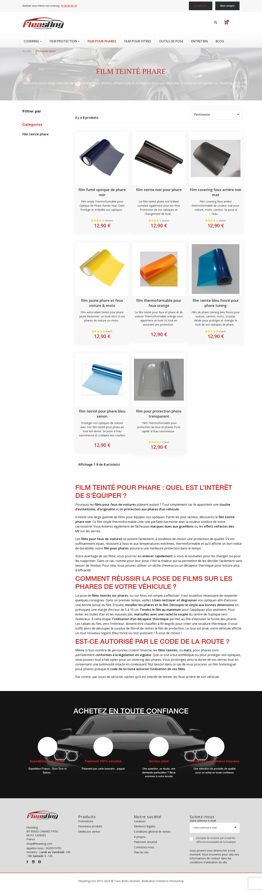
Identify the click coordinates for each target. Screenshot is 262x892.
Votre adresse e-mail (203, 820)
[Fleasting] (43, 23)
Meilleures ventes (89, 831)
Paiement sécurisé (145, 842)
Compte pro (200, 5)
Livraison (139, 821)
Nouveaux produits (90, 826)
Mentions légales (144, 826)
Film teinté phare (35, 134)
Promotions (85, 821)
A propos (139, 837)
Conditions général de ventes (152, 831)
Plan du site (141, 852)
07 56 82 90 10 (69, 5)
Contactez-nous (144, 847)
